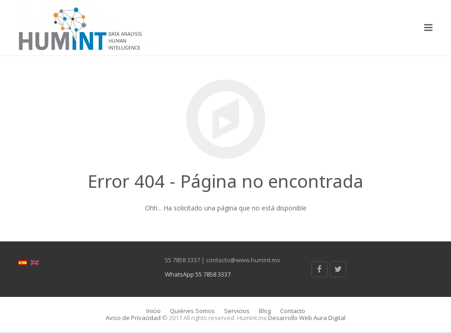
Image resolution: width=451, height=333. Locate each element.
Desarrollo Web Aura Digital (306, 318)
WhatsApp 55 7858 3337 (198, 274)
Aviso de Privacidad (133, 318)
